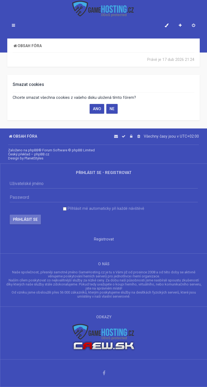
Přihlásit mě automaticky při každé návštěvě (103, 208)
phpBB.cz (41, 154)
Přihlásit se (88, 172)
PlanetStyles (33, 158)
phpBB (33, 150)
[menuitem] (193, 25)
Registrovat (118, 172)
